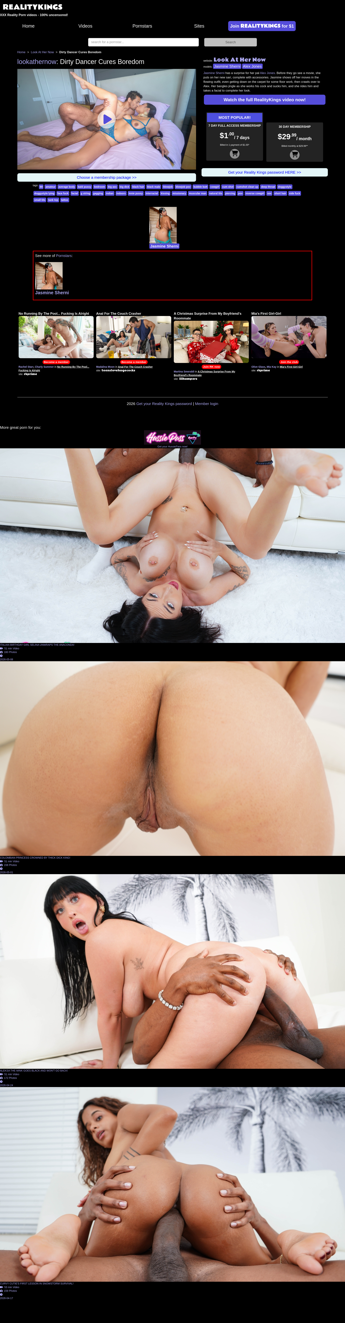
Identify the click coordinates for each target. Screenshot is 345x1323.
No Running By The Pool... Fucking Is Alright (54, 313)
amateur (50, 186)
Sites (199, 26)
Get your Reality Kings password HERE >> (264, 172)
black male (153, 186)
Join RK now (211, 366)
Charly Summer (44, 366)
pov (240, 193)
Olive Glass (258, 366)
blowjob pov (183, 186)
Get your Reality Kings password (164, 404)
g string (85, 193)
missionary (179, 193)
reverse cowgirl (255, 193)
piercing (230, 193)
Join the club (289, 362)
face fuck (62, 193)
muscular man (197, 193)
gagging (98, 193)
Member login (206, 404)
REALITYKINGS (33, 7)
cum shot (227, 186)
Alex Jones (252, 66)
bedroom (99, 186)
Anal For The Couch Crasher (118, 313)
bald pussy (84, 186)
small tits (39, 199)
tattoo (64, 199)
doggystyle (285, 186)
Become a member (56, 362)
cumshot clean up (247, 186)
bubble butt (200, 186)
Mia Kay (271, 366)
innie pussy (136, 193)
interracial (152, 193)
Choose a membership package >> (107, 177)
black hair (138, 186)
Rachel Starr (26, 366)
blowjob (168, 186)
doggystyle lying (44, 193)
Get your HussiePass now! (173, 446)
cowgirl (214, 186)
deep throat (268, 186)
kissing (165, 193)
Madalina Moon (105, 366)
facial (74, 193)
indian (109, 193)
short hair (280, 193)
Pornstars (142, 26)
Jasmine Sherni (227, 66)
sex (269, 193)
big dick (124, 186)
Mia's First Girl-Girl (266, 313)
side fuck (294, 193)
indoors (121, 193)
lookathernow (36, 61)
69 (41, 186)
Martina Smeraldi (184, 371)
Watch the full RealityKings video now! (265, 99)
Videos (85, 26)
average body (66, 186)
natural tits (215, 193)
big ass (112, 186)
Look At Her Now (42, 52)
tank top (53, 199)
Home (28, 26)
